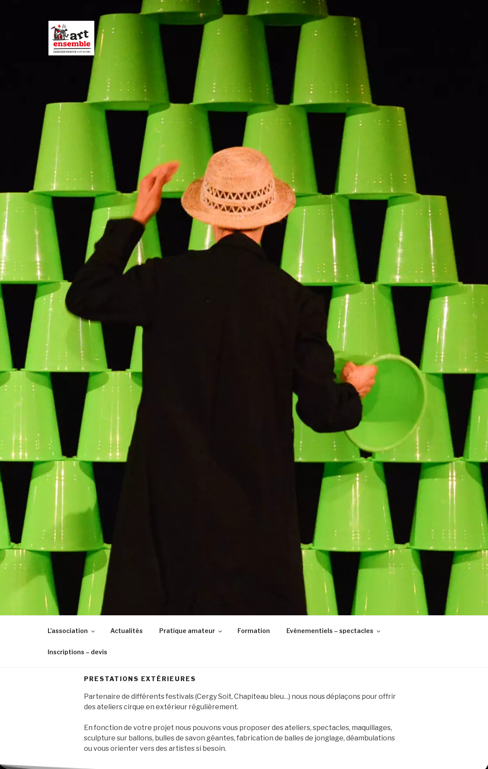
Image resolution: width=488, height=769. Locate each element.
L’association (72, 630)
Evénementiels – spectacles (334, 630)
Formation (254, 630)
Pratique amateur (191, 630)
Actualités (126, 630)
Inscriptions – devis (77, 652)
